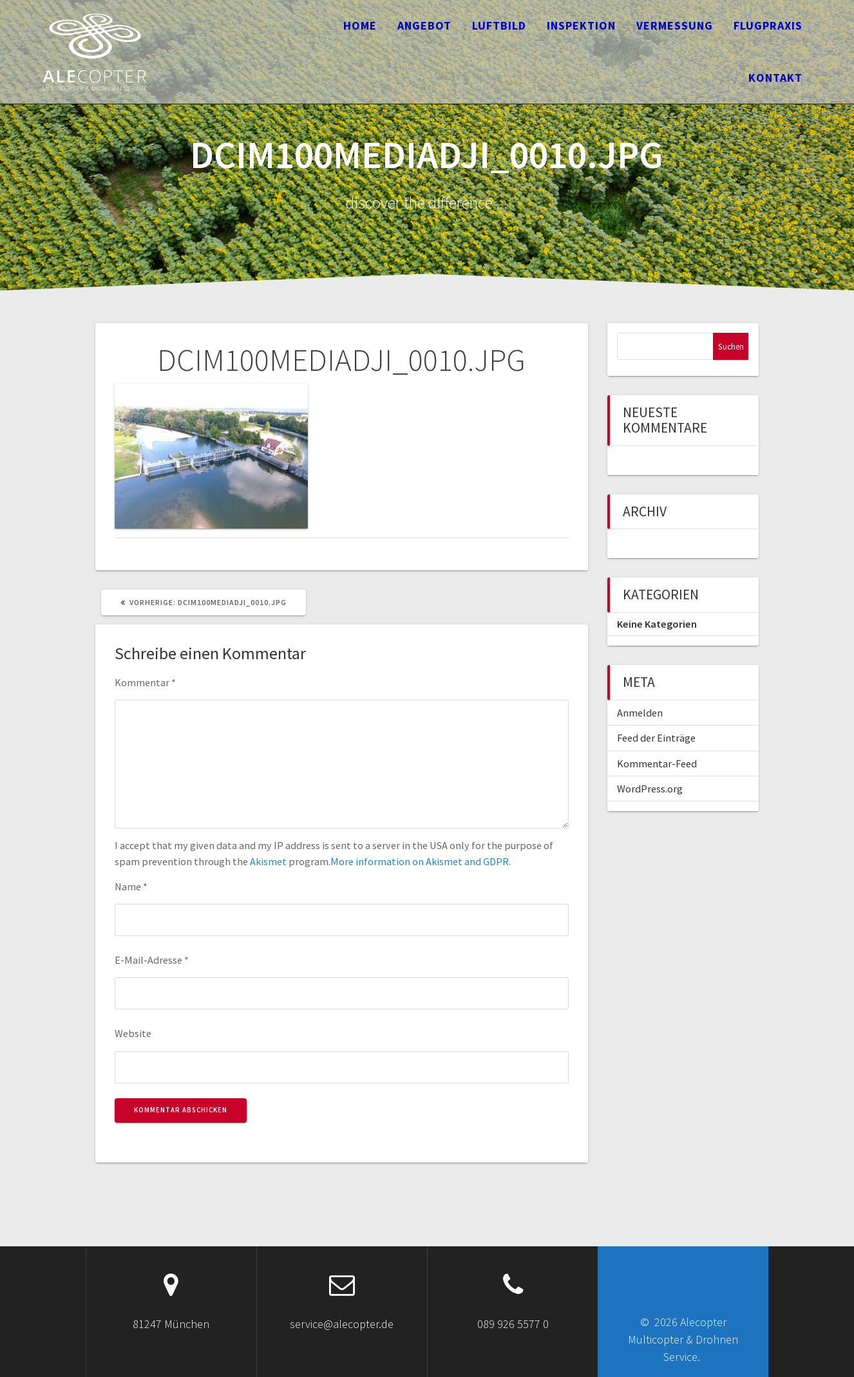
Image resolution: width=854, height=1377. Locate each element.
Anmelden (640, 712)
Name (131, 886)
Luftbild (499, 25)
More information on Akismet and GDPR (419, 861)
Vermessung (674, 25)
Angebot (424, 25)
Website (133, 1033)
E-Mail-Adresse (152, 959)
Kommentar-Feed (657, 763)
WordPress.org (650, 788)
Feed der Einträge (656, 737)
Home (360, 25)
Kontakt (775, 77)
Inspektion (581, 25)
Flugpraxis (768, 25)
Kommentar (145, 682)
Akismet (268, 861)
